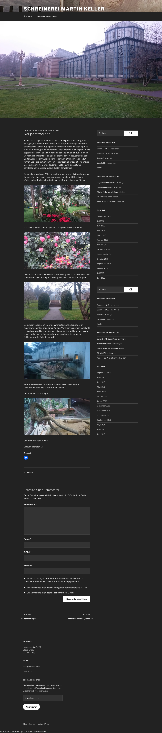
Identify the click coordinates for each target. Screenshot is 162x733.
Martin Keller (52, 130)
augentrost (101, 182)
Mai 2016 (101, 230)
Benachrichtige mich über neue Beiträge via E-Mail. (50, 593)
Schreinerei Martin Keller (64, 9)
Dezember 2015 (103, 249)
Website (28, 565)
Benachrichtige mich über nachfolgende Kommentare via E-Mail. (57, 588)
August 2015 (102, 268)
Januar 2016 (102, 245)
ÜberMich (28, 16)
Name (27, 539)
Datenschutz (28, 671)
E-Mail (27, 552)
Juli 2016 (100, 221)
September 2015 (104, 264)
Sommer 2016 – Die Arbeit (108, 153)
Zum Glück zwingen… (105, 158)
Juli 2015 (100, 273)
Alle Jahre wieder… (117, 192)
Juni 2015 (101, 278)
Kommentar (30, 504)
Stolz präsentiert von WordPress (36, 724)
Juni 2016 (101, 226)
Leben (30, 473)
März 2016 (101, 235)
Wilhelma (54, 143)
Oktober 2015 (102, 259)
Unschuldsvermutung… (106, 163)
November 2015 (103, 254)
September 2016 (104, 216)
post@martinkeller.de (31, 666)
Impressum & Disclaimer (47, 16)
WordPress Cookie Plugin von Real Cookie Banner (23, 731)
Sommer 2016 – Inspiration (108, 149)
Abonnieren (31, 707)
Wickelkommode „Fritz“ (116, 201)
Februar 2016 (102, 240)
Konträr (100, 167)
